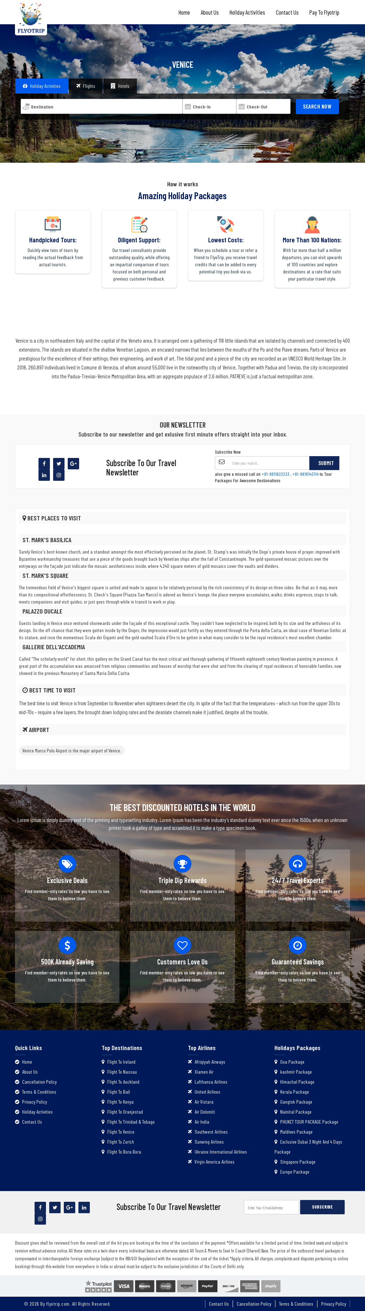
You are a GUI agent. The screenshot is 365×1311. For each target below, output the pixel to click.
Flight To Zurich (118, 1142)
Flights (85, 86)
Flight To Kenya (118, 1102)
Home (184, 12)
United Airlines (204, 1092)
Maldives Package (293, 1132)
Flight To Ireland (118, 1062)
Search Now (317, 106)
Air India (198, 1122)
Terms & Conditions (35, 1092)
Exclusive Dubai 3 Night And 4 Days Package (308, 1147)
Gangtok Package (293, 1102)
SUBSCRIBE (322, 1207)
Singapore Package (294, 1162)
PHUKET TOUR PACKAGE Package (306, 1122)
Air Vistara (201, 1102)
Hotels (120, 86)
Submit (326, 462)
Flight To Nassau (119, 1072)
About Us (210, 12)
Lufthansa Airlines (207, 1082)
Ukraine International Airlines (217, 1152)
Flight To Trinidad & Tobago (128, 1122)
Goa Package (289, 1062)
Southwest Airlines (208, 1132)
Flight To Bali (116, 1092)
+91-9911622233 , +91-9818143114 (290, 474)
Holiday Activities (247, 12)
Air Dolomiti (201, 1112)
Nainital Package (293, 1112)
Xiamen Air (201, 1072)
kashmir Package (293, 1072)
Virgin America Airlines (211, 1162)
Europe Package (291, 1172)
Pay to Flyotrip (324, 12)
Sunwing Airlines (206, 1142)
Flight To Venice (118, 1132)
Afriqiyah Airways (206, 1062)
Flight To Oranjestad (122, 1112)
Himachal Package (294, 1082)
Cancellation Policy (36, 1082)
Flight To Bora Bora (121, 1152)
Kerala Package (291, 1092)
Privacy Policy (31, 1102)
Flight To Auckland (120, 1082)
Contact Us (287, 12)
